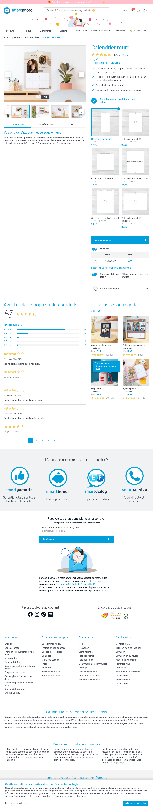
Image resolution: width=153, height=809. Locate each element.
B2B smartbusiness (51, 675)
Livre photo (10, 644)
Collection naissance (89, 675)
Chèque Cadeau (12, 693)
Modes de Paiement (126, 659)
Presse (45, 663)
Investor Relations (51, 671)
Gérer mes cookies (16, 803)
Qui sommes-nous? (51, 644)
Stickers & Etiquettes (15, 689)
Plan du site (122, 667)
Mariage (83, 667)
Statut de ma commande (128, 671)
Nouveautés (81, 31)
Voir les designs (103, 240)
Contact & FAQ (123, 644)
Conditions (47, 656)
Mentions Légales (50, 659)
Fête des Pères (86, 659)
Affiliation (46, 667)
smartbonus (122, 683)
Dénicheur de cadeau (100, 31)
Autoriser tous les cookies (135, 803)
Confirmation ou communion (93, 663)
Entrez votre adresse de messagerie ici (61, 527)
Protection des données (53, 648)
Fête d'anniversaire (88, 671)
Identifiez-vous (123, 663)
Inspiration (120, 31)
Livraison (120, 651)
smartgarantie (123, 679)
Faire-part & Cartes (13, 662)
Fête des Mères (86, 656)
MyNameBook (11, 658)
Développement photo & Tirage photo (19, 667)
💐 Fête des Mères (137, 31)
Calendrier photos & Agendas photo (18, 684)
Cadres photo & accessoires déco (18, 677)
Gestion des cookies (52, 651)
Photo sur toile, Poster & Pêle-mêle (19, 653)
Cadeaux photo (11, 648)
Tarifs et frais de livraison (128, 648)
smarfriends (122, 675)
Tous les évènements (89, 679)
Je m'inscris (49, 539)
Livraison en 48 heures (127, 656)
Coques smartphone (14, 672)
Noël (81, 644)
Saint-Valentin (86, 651)
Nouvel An (84, 648)
